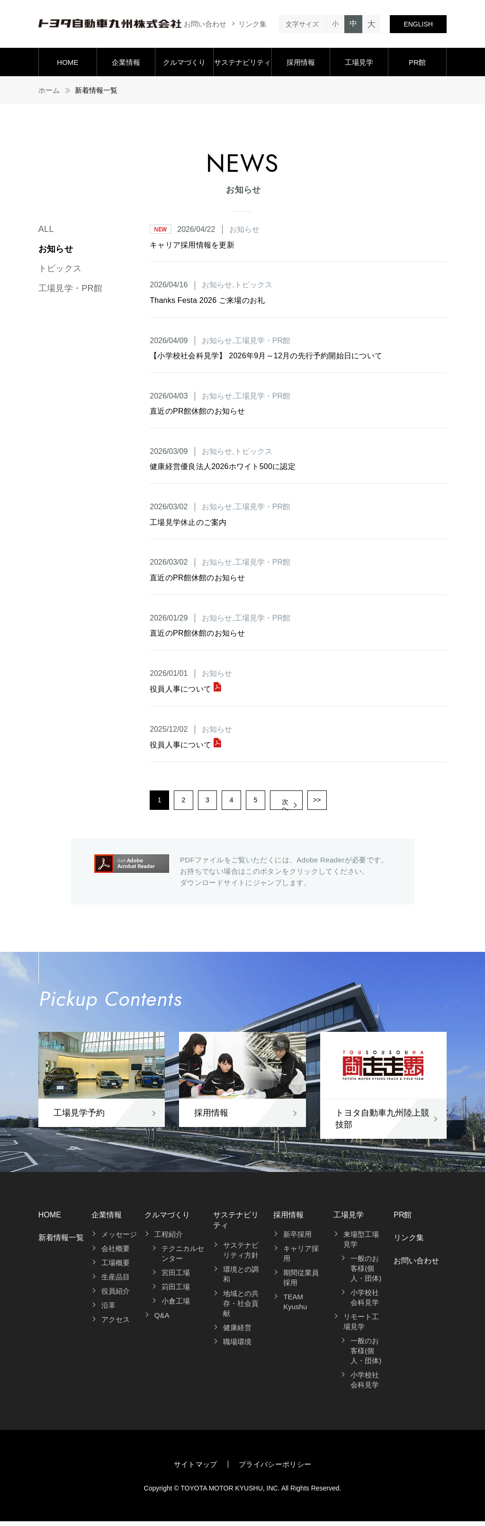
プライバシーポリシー (275, 1469)
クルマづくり (184, 62)
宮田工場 (176, 1277)
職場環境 (237, 1346)
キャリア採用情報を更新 (192, 245)
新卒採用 (297, 1239)
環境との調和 (241, 1278)
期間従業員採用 (301, 1282)
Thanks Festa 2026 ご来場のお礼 (207, 300)
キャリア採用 (301, 1258)
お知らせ (55, 249)
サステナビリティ (242, 62)
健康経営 (237, 1332)
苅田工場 (176, 1291)
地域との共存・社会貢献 (241, 1308)
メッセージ (119, 1239)
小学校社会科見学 (364, 1302)
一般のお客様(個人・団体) (365, 1273)
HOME (67, 62)
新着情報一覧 (61, 1242)
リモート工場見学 (361, 1326)
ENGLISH (418, 24)
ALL (46, 229)
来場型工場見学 (361, 1244)
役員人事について (185, 689)
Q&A (162, 1320)
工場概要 (115, 1267)
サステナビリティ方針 (241, 1254)
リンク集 (252, 23)
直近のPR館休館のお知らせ (197, 411)
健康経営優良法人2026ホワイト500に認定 (223, 466)
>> (355, 802)
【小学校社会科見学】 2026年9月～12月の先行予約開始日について (266, 356)
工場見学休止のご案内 (188, 522)
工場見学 (359, 62)
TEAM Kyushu (295, 1306)
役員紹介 (115, 1296)
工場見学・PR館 (70, 288)
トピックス (59, 268)
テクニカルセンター (183, 1258)
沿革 (108, 1310)
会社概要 (115, 1253)
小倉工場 (176, 1306)
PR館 (417, 62)
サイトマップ (195, 1469)
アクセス (115, 1324)
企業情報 (126, 62)
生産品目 (115, 1282)
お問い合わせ (205, 23)
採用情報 (301, 62)
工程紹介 (168, 1239)
